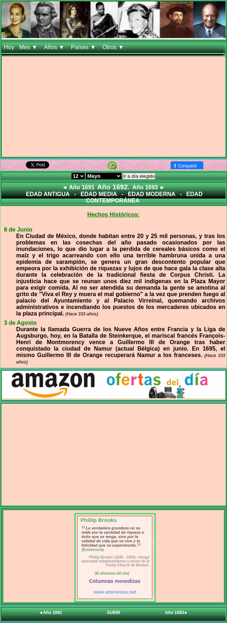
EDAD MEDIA (98, 194)
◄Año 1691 (50, 612)
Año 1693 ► (148, 187)
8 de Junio (18, 230)
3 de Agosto (20, 323)
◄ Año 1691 (78, 187)
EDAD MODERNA (151, 194)
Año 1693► (176, 612)
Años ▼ (55, 47)
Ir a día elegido (139, 176)
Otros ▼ (113, 47)
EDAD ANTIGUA (48, 194)
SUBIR (113, 612)
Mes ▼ (29, 47)
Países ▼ (84, 47)
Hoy (9, 47)
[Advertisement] (113, 106)
